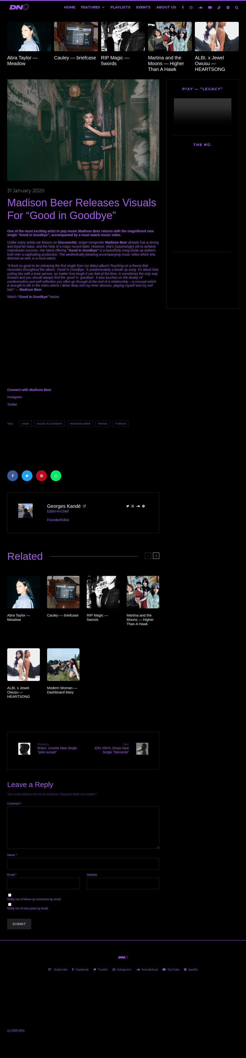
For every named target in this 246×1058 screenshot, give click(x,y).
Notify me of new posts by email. (28, 912)
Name (12, 859)
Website (92, 879)
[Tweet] (27, 475)
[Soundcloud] (200, 7)
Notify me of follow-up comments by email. (34, 903)
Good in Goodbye (50, 423)
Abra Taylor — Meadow (22, 60)
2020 (26, 423)
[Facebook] (183, 7)
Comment (14, 800)
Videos (121, 423)
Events (143, 7)
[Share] (12, 475)
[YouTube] (210, 7)
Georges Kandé (64, 506)
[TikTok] (219, 7)
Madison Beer (81, 423)
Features (90, 7)
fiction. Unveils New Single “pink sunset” (58, 748)
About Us (166, 7)
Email (11, 879)
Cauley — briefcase (75, 57)
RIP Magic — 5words (115, 60)
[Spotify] (228, 7)
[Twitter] (100, 973)
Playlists (120, 7)
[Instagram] (191, 7)
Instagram (14, 397)
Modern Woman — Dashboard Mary (62, 690)
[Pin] (41, 475)
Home (69, 7)
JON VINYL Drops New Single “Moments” (108, 748)
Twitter (12, 404)
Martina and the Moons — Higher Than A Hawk (166, 63)
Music (104, 423)
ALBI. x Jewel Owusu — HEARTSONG (210, 63)
